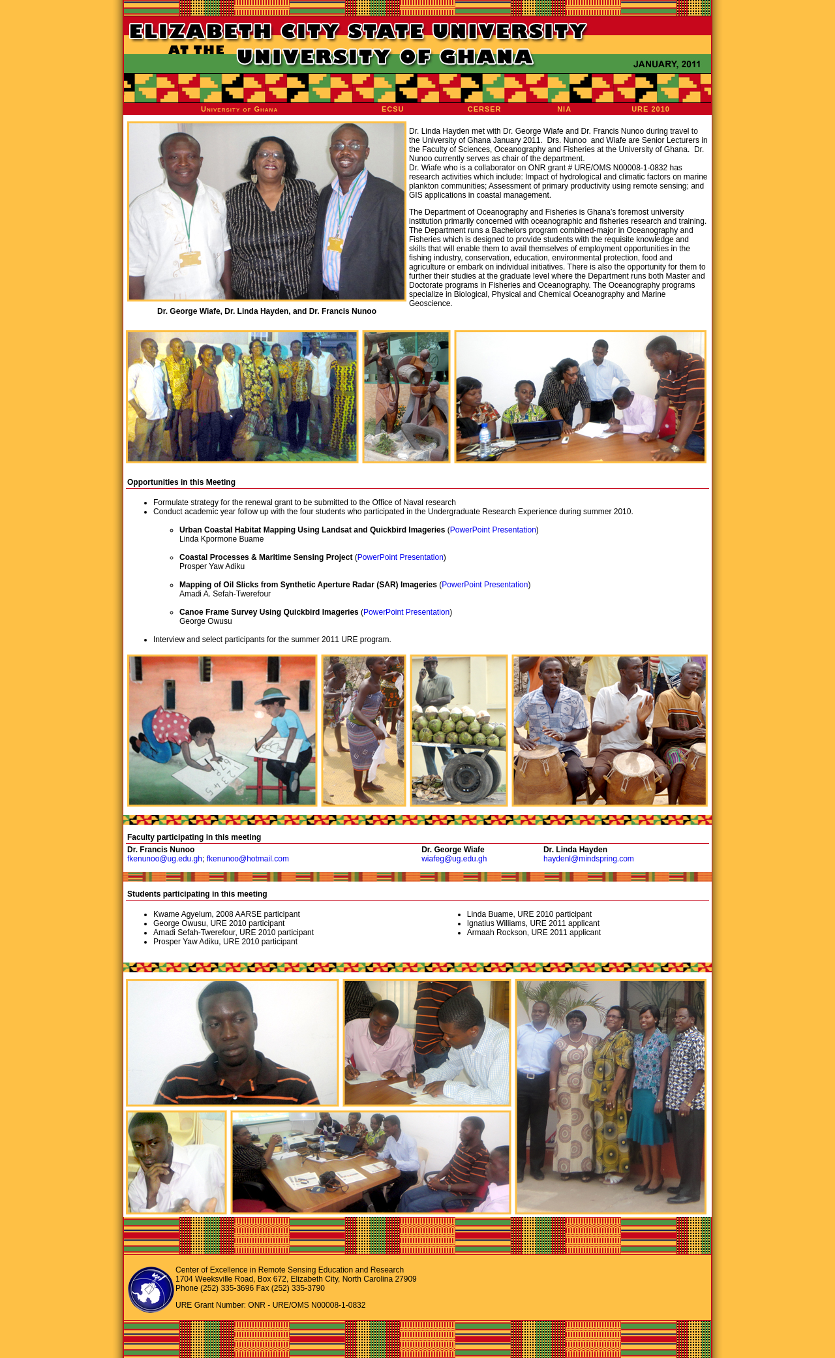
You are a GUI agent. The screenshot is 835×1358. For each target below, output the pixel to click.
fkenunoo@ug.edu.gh (164, 858)
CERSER (485, 109)
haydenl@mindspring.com (588, 858)
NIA (564, 109)
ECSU (393, 109)
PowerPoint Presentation (493, 529)
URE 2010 (650, 109)
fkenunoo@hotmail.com (248, 858)
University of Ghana (239, 109)
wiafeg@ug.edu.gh (454, 858)
